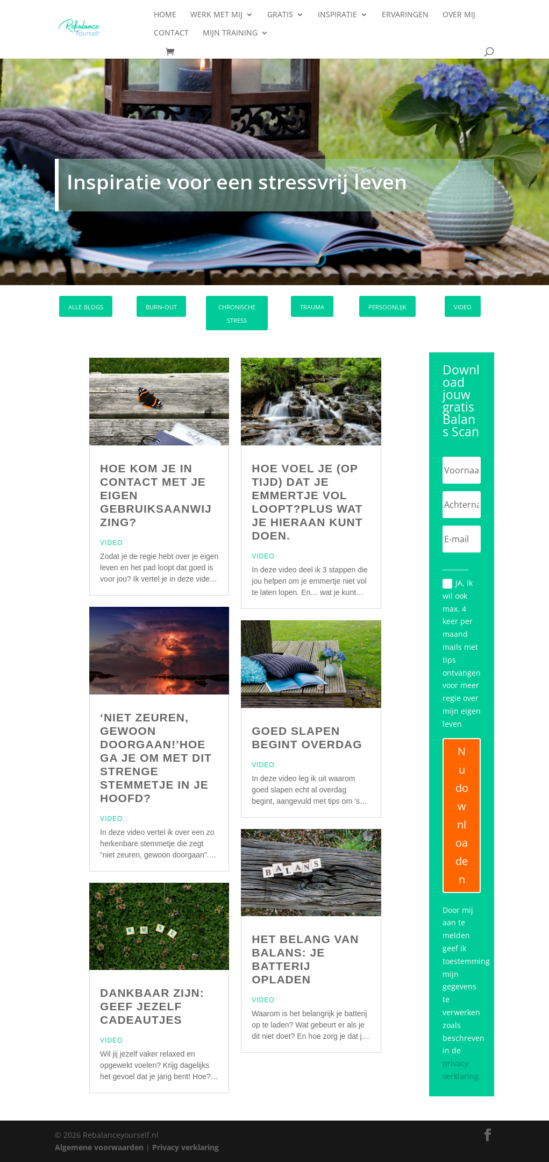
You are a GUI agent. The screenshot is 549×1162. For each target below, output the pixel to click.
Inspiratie (337, 15)
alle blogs (85, 306)
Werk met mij (216, 15)
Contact (171, 33)
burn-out (161, 306)
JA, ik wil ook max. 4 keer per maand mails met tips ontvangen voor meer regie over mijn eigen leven (462, 653)
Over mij (459, 15)
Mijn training (230, 33)
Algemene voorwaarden (99, 1147)
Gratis (280, 15)
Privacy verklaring (185, 1147)
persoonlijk (387, 306)
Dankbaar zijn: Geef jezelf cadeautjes (152, 1006)
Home (165, 15)
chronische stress (236, 313)
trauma (312, 306)
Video (111, 543)
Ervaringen (405, 15)
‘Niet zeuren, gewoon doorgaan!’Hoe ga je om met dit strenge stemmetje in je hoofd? (156, 757)
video (463, 306)
